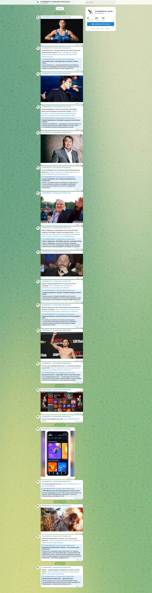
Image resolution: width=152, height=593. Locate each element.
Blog (97, 28)
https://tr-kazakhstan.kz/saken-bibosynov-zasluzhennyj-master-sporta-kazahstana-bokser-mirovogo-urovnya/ (59, 54)
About (93, 28)
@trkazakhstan (99, 13)
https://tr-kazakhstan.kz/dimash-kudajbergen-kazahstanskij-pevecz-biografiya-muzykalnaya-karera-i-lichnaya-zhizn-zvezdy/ (59, 113)
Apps (102, 28)
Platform (107, 28)
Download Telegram (101, 24)
